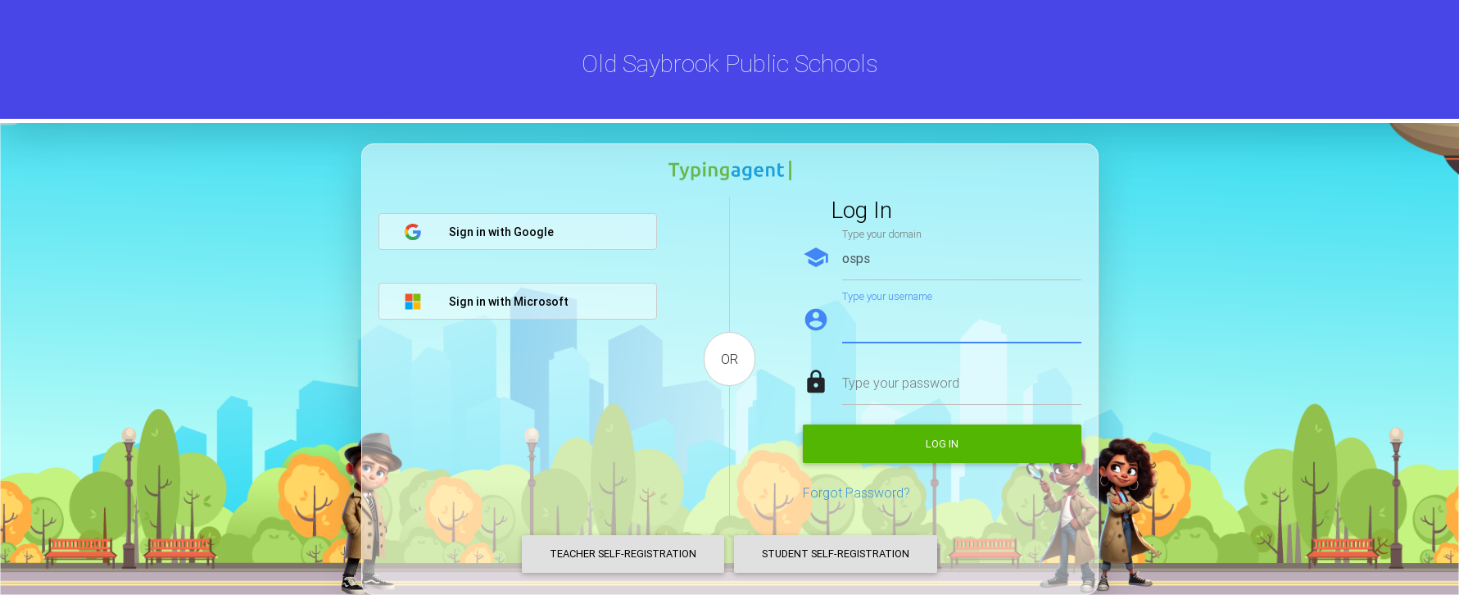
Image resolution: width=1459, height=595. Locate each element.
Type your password (900, 383)
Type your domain (882, 234)
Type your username (887, 296)
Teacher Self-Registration (623, 554)
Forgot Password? (856, 492)
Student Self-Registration (835, 554)
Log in (942, 444)
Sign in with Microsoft (486, 302)
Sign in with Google (479, 232)
